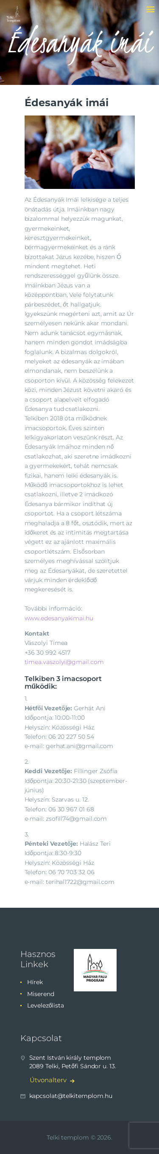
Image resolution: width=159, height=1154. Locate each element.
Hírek (35, 982)
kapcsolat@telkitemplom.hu (70, 1096)
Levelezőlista (45, 1005)
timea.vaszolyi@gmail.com (64, 662)
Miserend (40, 994)
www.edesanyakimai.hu (59, 618)
